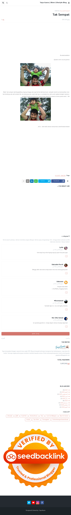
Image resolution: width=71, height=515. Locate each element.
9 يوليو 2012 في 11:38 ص (57, 266)
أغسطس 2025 (63, 394)
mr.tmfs (57, 175)
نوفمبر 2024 (64, 405)
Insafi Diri (24, 416)
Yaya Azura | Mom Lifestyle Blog (53, 3)
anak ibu (57, 11)
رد (66, 256)
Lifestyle (9, 416)
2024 (66, 401)
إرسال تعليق (35, 333)
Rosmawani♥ (58, 301)
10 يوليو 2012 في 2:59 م (58, 320)
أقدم (3, 338)
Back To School (64, 416)
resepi (28, 419)
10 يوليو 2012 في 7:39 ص (58, 303)
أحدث (67, 338)
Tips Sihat (36, 419)
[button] (69, 2)
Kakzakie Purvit (57, 265)
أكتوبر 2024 (64, 407)
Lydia (61, 248)
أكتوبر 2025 (64, 392)
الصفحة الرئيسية (65, 11)
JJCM (17, 416)
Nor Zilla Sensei (57, 318)
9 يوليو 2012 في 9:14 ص (58, 249)
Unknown (60, 282)
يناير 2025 (65, 398)
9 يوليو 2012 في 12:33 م (58, 283)
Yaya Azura (42, 510)
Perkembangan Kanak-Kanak (60, 419)
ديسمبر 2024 (64, 403)
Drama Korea (33, 416)
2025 (66, 390)
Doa (42, 416)
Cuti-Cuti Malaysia (51, 416)
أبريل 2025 (65, 396)
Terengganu (45, 419)
